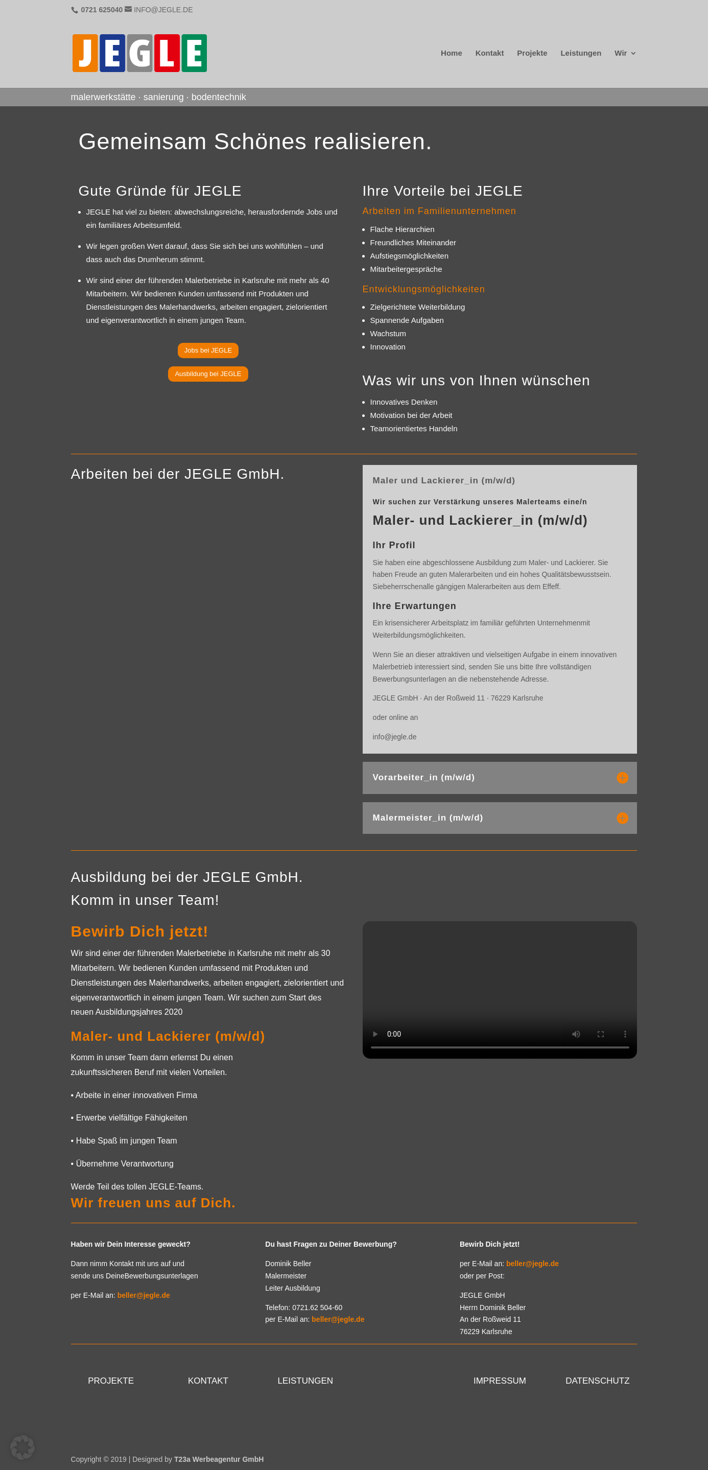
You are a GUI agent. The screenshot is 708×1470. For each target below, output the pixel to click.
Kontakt (490, 53)
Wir (621, 53)
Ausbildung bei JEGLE (208, 374)
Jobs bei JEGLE (208, 350)
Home (451, 53)
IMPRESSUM (500, 1381)
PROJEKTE (111, 1381)
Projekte (532, 53)
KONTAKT (208, 1381)
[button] (22, 1447)
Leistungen (580, 53)
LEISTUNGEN (305, 1381)
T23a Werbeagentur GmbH (219, 1459)
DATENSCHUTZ (597, 1381)
